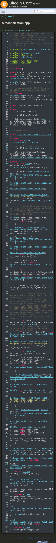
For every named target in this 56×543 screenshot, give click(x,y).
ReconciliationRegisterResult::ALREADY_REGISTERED (31, 279)
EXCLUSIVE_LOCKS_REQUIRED (24, 175)
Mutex (27, 140)
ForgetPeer (26, 374)
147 (5, 448)
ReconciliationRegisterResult (31, 227)
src (2, 16)
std (20, 452)
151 (5, 464)
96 (5, 227)
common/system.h (30, 53)
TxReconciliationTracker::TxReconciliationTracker (31, 449)
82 (5, 171)
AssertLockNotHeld (20, 183)
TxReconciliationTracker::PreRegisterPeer (31, 466)
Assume (13, 218)
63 (5, 134)
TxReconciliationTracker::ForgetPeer (30, 508)
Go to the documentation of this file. (18, 30)
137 (5, 409)
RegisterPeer (17, 229)
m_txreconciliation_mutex (24, 142)
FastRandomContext (33, 200)
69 (5, 148)
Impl (27, 163)
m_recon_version (34, 148)
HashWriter (23, 76)
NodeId (47, 171)
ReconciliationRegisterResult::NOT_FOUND (31, 265)
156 (5, 479)
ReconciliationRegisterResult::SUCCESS (31, 367)
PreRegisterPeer (34, 171)
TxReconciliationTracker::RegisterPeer (31, 481)
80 (5, 163)
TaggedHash (16, 78)
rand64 (49, 200)
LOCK (12, 188)
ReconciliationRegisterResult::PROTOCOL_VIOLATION (31, 335)
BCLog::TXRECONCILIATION (34, 194)
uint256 (14, 82)
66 (5, 140)
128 (5, 374)
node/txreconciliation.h (35, 49)
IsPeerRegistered (30, 409)
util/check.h (29, 57)
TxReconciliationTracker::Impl (34, 134)
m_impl (26, 471)
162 (5, 506)
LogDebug (14, 194)
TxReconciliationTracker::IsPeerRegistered (31, 523)
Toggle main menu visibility (4, 9)
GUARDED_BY (16, 157)
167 (5, 520)
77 (5, 152)
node (10, 16)
